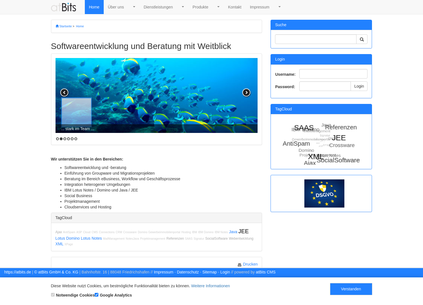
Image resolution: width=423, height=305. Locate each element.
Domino (143, 232)
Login (359, 86)
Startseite (64, 26)
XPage (69, 244)
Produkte (200, 7)
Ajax (59, 232)
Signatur (199, 238)
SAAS (188, 238)
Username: (285, 74)
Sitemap (209, 272)
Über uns (116, 7)
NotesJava (132, 238)
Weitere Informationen (210, 286)
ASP (79, 232)
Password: (285, 86)
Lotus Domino (68, 238)
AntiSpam (69, 232)
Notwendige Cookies (73, 295)
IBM (194, 232)
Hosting (186, 232)
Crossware (130, 232)
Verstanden (351, 289)
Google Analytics (113, 295)
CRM (119, 232)
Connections (107, 232)
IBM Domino (206, 232)
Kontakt (234, 7)
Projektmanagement (152, 238)
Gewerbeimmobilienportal (164, 232)
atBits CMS (266, 272)
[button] (133, 7)
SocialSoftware (216, 239)
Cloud (86, 232)
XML (59, 244)
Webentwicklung (241, 239)
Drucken (247, 264)
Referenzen (175, 239)
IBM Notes (221, 232)
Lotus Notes (91, 238)
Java (233, 232)
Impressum (259, 7)
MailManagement (114, 238)
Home (94, 7)
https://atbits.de (17, 272)
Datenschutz (188, 272)
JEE (243, 231)
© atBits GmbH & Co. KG (56, 272)
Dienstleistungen (158, 7)
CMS (95, 232)
